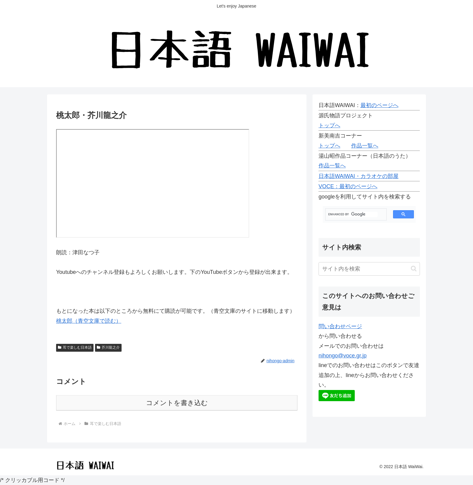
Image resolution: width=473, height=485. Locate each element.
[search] (353, 214)
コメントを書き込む (177, 403)
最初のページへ (379, 105)
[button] (413, 268)
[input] (369, 269)
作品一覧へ (364, 146)
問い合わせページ (340, 326)
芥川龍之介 (108, 347)
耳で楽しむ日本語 (75, 347)
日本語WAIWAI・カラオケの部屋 (358, 176)
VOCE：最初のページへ (348, 186)
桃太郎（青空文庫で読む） (88, 321)
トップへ (329, 125)
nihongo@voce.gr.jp (343, 356)
